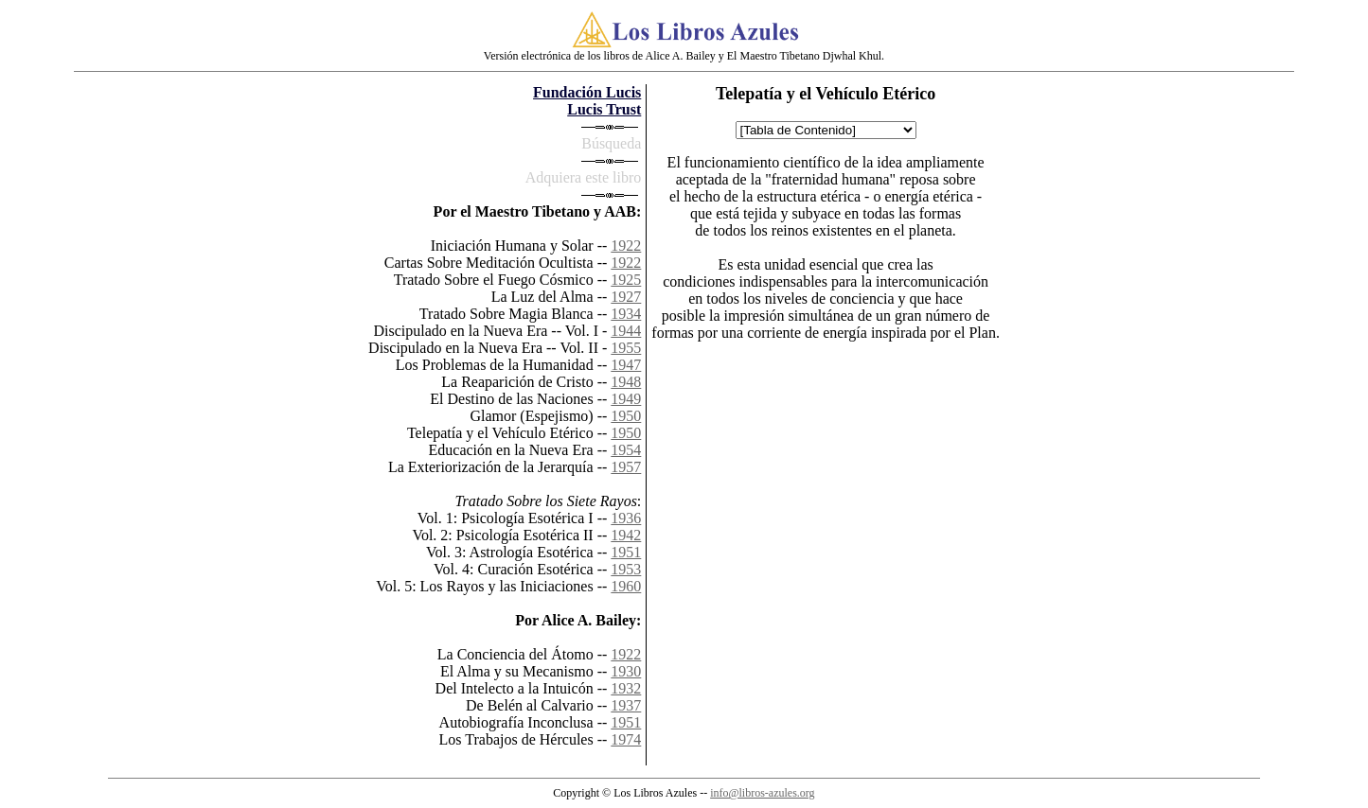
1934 (626, 314)
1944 (626, 331)
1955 (626, 348)
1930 (626, 671)
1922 (626, 245)
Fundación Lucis (587, 92)
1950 (626, 416)
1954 (626, 450)
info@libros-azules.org (762, 792)
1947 (626, 365)
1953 (626, 569)
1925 (626, 280)
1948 (626, 382)
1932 (626, 688)
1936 (626, 518)
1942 (626, 535)
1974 (626, 739)
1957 (626, 467)
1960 (626, 586)
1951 (626, 552)
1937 (626, 705)
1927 (626, 297)
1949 (626, 399)
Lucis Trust (604, 109)
